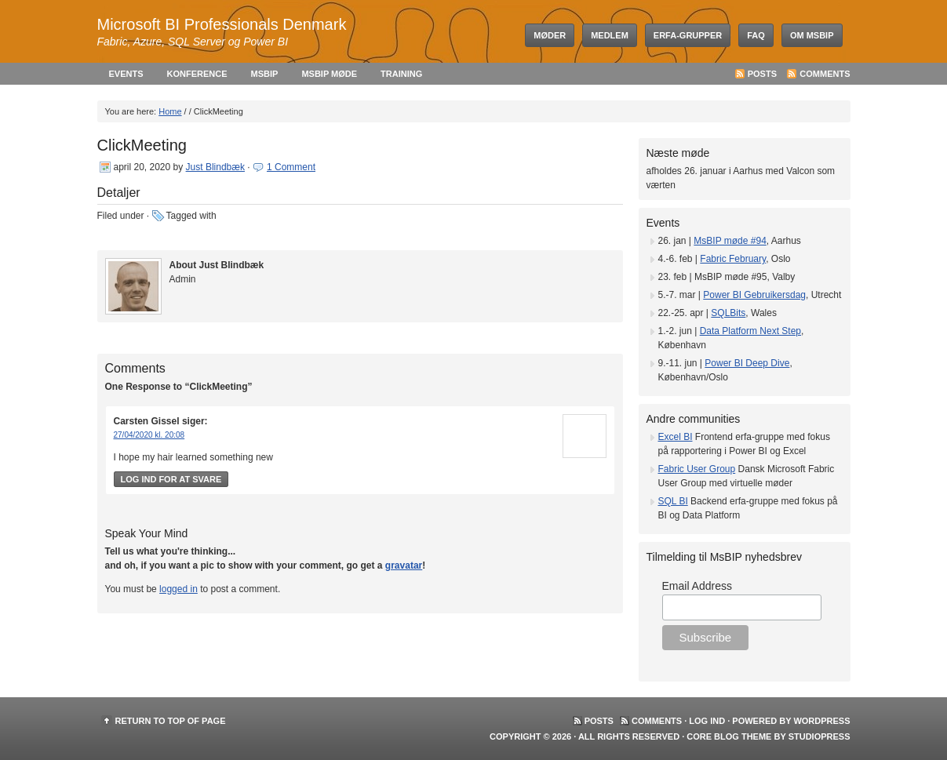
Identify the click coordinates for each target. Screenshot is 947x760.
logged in (178, 589)
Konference (197, 73)
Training (401, 73)
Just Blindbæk (215, 167)
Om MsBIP (812, 35)
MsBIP (265, 73)
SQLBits (728, 312)
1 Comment (291, 167)
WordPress (821, 720)
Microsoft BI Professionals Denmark (222, 24)
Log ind (707, 720)
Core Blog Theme (729, 736)
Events (126, 73)
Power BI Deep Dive (747, 363)
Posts (762, 73)
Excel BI (675, 436)
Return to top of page (170, 720)
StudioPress (819, 736)
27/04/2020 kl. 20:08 (149, 435)
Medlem (609, 35)
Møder (550, 35)
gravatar (403, 565)
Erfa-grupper (688, 35)
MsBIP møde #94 (730, 240)
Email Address (697, 586)
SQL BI (673, 501)
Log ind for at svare (171, 479)
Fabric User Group (697, 469)
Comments (824, 73)
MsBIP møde (329, 73)
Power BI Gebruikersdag (754, 294)
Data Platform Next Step (750, 330)
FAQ (756, 35)
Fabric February (733, 258)
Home (169, 111)
